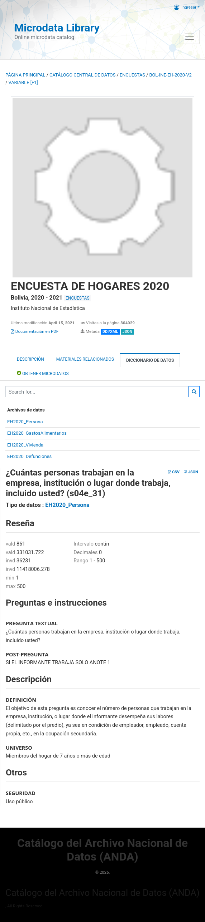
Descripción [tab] (30, 359)
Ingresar (185, 7)
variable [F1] (23, 82)
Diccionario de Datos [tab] (150, 360)
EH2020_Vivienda (25, 445)
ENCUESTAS (132, 75)
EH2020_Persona (25, 421)
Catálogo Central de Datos (82, 75)
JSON (191, 472)
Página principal (25, 75)
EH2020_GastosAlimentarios (37, 433)
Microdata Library (57, 27)
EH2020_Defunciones (29, 456)
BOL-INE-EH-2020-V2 (170, 75)
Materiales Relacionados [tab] (85, 359)
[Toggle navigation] (190, 37)
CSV (174, 472)
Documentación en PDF (34, 331)
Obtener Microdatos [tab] (43, 373)
